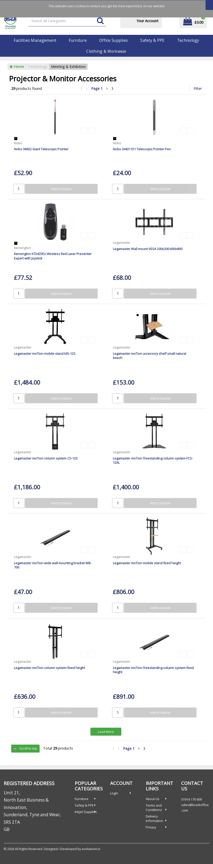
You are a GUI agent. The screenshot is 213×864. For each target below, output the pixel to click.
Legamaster (121, 242)
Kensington (22, 248)
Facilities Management (35, 40)
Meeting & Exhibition (68, 66)
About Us (152, 799)
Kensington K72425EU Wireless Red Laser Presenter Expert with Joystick (53, 256)
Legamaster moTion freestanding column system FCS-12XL (153, 460)
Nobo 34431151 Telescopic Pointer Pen (142, 149)
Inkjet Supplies (86, 812)
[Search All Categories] (67, 21)
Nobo (18, 143)
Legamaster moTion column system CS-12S (46, 458)
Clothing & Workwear (106, 51)
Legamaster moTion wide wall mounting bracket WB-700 (52, 565)
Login (114, 793)
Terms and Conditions (154, 807)
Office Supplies (113, 40)
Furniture (78, 40)
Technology (188, 40)
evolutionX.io (91, 849)
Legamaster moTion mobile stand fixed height (147, 563)
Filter (198, 88)
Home (16, 66)
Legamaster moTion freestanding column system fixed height (153, 669)
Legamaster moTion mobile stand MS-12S (44, 353)
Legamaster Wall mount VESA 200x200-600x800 (147, 249)
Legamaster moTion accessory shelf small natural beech (149, 355)
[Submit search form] (100, 21)
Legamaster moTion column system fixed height (49, 667)
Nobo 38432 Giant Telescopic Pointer (41, 149)
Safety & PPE (152, 40)
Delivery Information (154, 818)
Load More (106, 731)
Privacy (151, 827)
